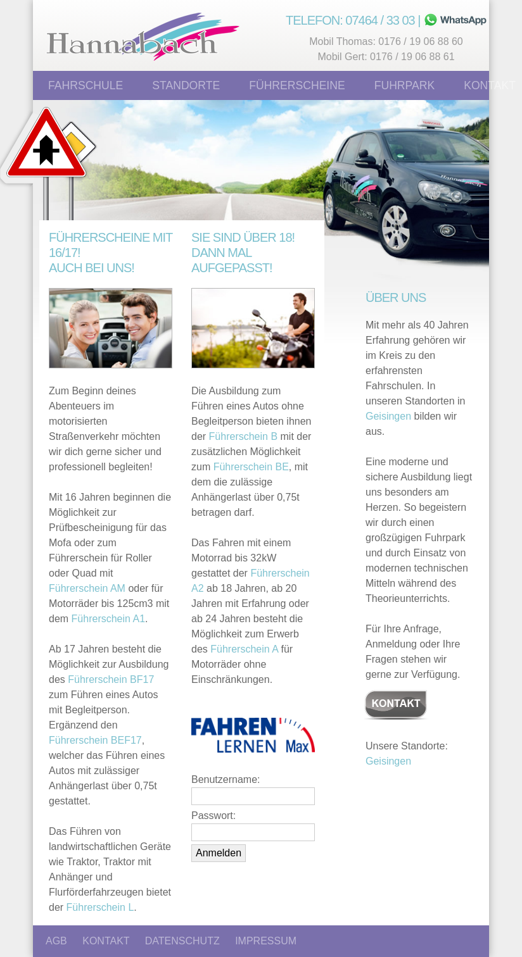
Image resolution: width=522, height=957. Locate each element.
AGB (56, 940)
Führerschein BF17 (111, 679)
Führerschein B (243, 436)
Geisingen (388, 416)
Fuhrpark (404, 85)
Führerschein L (100, 907)
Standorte (186, 85)
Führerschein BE (251, 466)
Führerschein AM (87, 588)
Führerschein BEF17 (95, 740)
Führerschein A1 (109, 618)
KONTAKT (105, 940)
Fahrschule (85, 85)
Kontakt (490, 85)
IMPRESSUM (265, 940)
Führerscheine (297, 85)
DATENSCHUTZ (182, 940)
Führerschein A (244, 649)
